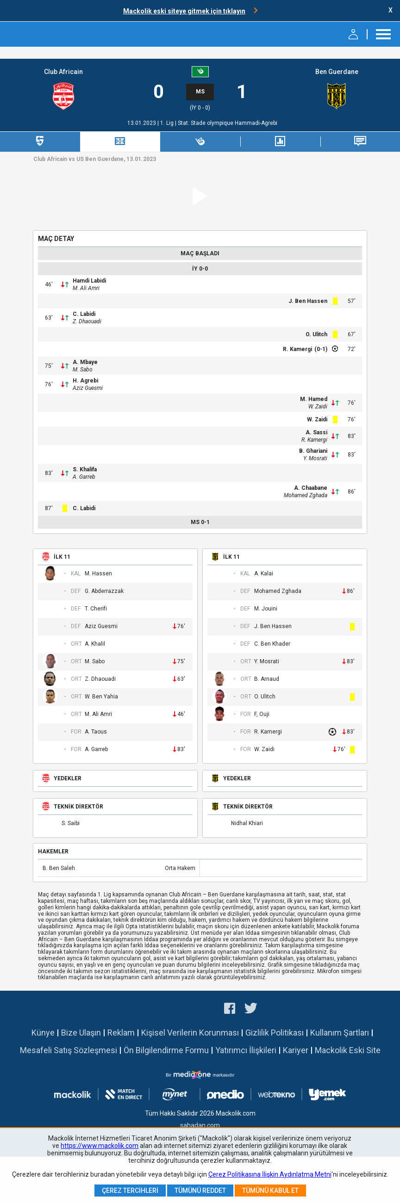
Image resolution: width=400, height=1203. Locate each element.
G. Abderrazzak (104, 591)
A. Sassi (316, 432)
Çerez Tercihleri (130, 1190)
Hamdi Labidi (89, 281)
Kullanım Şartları (339, 1032)
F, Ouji (261, 714)
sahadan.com (200, 1125)
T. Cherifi (96, 609)
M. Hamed (313, 399)
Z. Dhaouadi (87, 321)
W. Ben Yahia (101, 697)
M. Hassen (98, 574)
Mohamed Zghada (305, 495)
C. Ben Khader (272, 644)
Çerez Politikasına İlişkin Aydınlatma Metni (269, 1174)
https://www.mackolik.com (99, 1145)
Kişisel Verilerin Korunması (190, 1032)
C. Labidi (84, 314)
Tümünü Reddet (200, 1190)
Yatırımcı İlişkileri (245, 1050)
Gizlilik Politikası (274, 1032)
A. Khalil (95, 644)
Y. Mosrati (315, 458)
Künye (43, 1032)
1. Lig (167, 123)
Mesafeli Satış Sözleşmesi (68, 1050)
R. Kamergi (297, 349)
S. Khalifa (85, 469)
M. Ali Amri (86, 288)
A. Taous (96, 732)
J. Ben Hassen (307, 301)
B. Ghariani (313, 451)
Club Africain (63, 71)
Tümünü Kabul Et (270, 1190)
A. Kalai (263, 574)
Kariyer (295, 1050)
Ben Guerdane (336, 71)
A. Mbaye (85, 362)
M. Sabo (83, 369)
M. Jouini (265, 609)
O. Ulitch (316, 334)
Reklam (121, 1032)
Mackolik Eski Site (348, 1050)
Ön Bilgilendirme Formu (166, 1050)
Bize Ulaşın (81, 1032)
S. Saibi (71, 824)
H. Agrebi (85, 380)
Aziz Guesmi (88, 388)
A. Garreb (84, 477)
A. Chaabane (310, 488)
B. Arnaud (266, 679)
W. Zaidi (317, 406)
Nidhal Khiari (247, 824)
